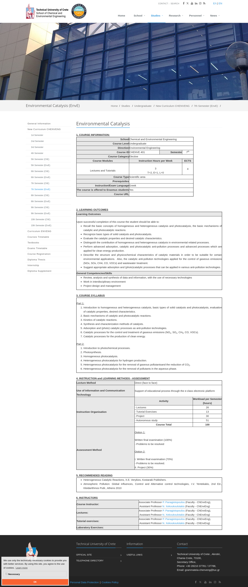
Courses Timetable (38, 237)
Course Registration (39, 254)
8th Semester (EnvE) (40, 201)
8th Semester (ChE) (40, 195)
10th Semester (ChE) (40, 219)
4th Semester (37, 153)
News (213, 15)
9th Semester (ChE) (40, 207)
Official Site (84, 554)
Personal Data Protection (84, 582)
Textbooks (33, 242)
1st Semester (37, 135)
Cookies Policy (110, 582)
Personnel (195, 15)
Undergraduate (143, 105)
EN (220, 3)
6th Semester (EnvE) (40, 177)
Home (121, 15)
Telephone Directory (90, 560)
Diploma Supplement (39, 271)
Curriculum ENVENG (39, 231)
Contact (163, 3)
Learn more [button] (22, 568)
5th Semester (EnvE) (40, 165)
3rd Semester (37, 147)
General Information (39, 123)
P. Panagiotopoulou (174, 502)
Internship (33, 265)
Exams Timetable (37, 248)
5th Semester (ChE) (40, 159)
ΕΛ (214, 3)
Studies (155, 15)
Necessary (12, 574)
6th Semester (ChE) (40, 171)
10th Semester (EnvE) (41, 225)
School (138, 15)
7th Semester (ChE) (40, 183)
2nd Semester (37, 141)
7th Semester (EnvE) (206, 105)
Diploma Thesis (36, 259)
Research (175, 15)
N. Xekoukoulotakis (173, 506)
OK (35, 582)
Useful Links (134, 554)
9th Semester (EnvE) (40, 213)
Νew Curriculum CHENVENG (173, 105)
